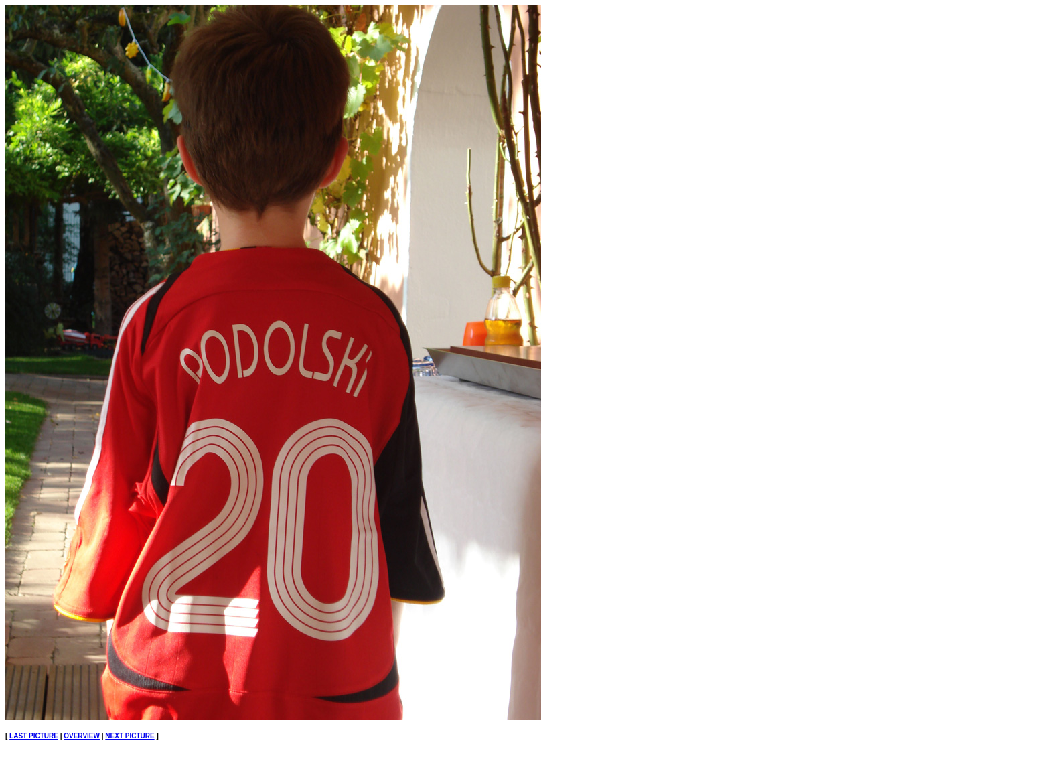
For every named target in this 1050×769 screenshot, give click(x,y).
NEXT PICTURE (129, 736)
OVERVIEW (82, 736)
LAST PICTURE (33, 736)
